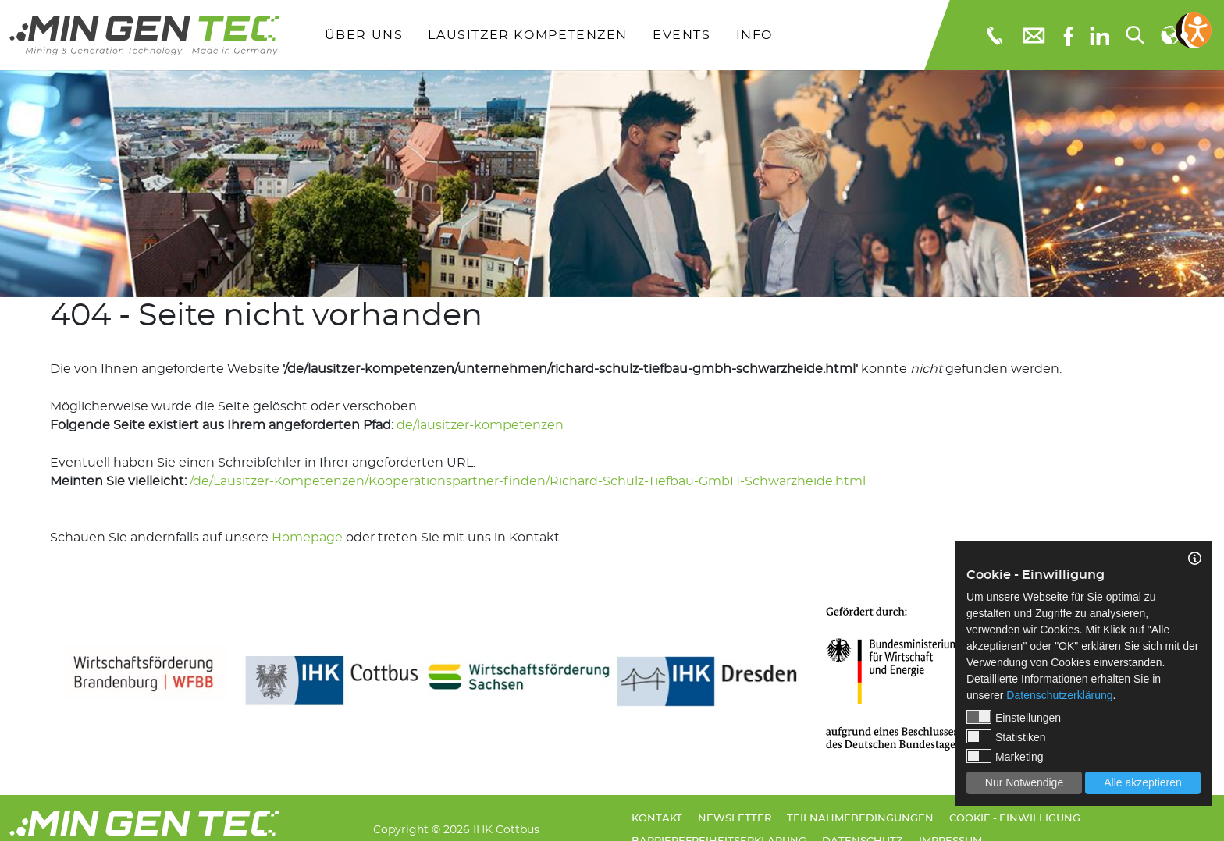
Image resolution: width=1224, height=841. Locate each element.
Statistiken (1006, 736)
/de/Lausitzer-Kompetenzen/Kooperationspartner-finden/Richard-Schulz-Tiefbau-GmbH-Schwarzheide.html (528, 481)
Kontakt (657, 819)
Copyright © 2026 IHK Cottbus (456, 830)
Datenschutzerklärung (1059, 695)
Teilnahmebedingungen (860, 819)
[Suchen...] (1134, 35)
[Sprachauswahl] (1169, 35)
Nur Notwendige (1024, 782)
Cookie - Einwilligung (1014, 819)
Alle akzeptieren (1143, 782)
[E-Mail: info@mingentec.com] (1032, 34)
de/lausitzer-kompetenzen (480, 425)
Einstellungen (1013, 717)
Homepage (307, 537)
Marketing (1004, 756)
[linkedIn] (1099, 35)
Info (754, 35)
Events (682, 35)
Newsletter (734, 819)
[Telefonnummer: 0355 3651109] (993, 35)
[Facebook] (1068, 34)
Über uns (364, 35)
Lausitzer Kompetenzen (528, 35)
